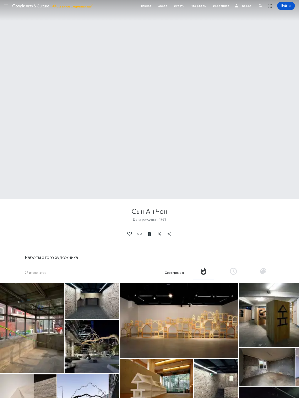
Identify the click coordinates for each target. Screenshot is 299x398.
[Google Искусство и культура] (52, 6)
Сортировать (174, 273)
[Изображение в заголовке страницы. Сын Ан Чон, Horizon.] (149, 99)
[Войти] (286, 6)
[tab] (203, 272)
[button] (6, 6)
